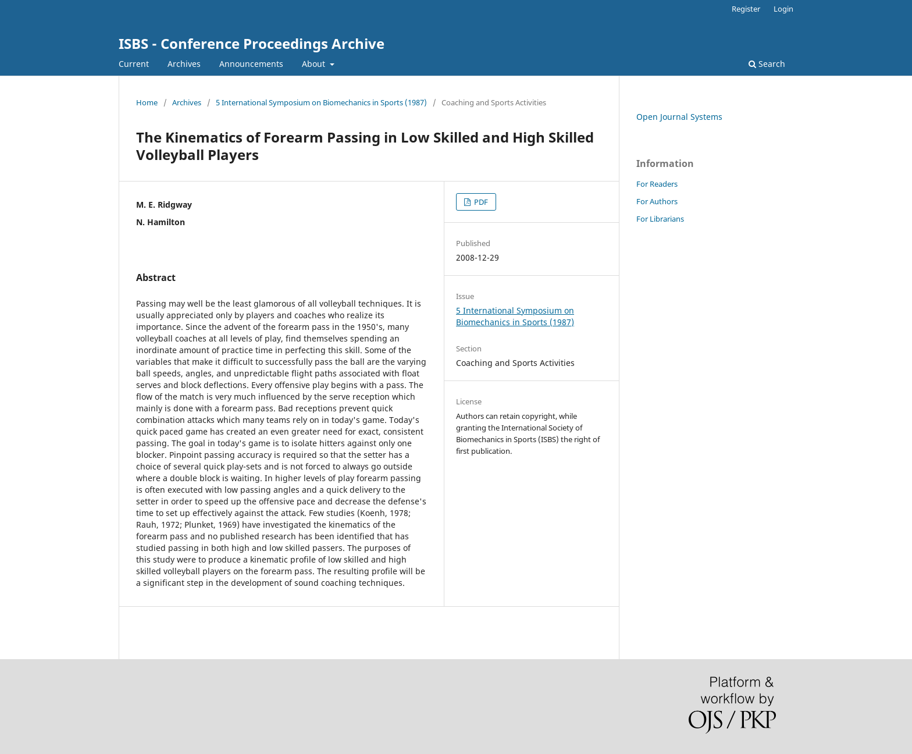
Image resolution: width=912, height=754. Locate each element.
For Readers (657, 184)
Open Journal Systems (679, 116)
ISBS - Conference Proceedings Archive (251, 43)
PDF (480, 202)
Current (134, 63)
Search (767, 63)
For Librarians (660, 219)
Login (783, 8)
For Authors (657, 201)
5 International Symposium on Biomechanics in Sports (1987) (321, 102)
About (314, 63)
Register (746, 8)
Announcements (251, 63)
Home (147, 102)
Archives (184, 63)
